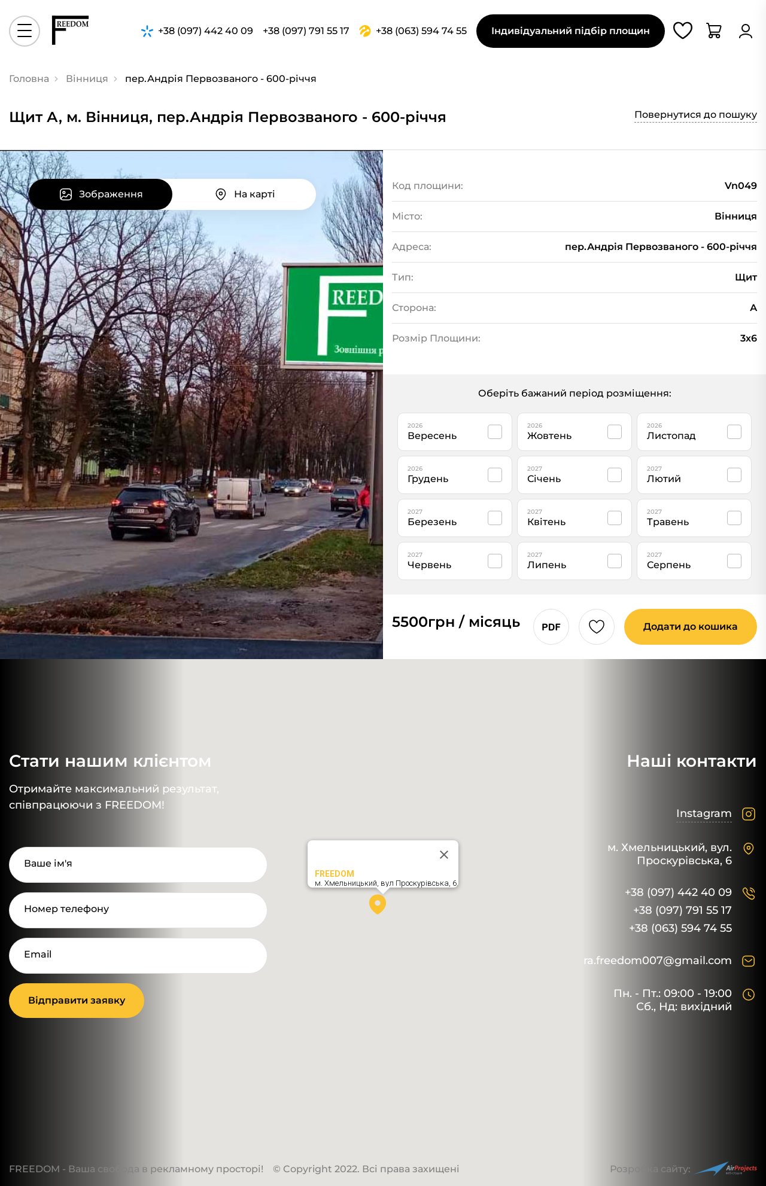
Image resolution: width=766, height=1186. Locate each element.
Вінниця (87, 78)
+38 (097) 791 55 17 (682, 910)
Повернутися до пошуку (695, 114)
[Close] (444, 854)
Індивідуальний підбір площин (570, 30)
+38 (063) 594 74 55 (680, 928)
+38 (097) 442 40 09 (678, 892)
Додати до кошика (690, 626)
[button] (383, 908)
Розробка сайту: (683, 1168)
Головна (29, 78)
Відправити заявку (76, 1000)
